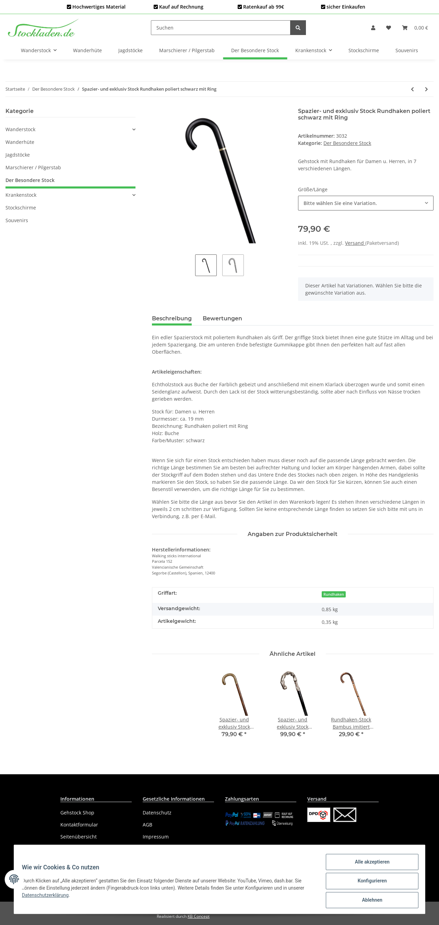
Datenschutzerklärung (48, 897)
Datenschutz (157, 812)
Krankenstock (20, 195)
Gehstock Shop (77, 812)
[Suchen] (220, 27)
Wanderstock (20, 129)
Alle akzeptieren (369, 865)
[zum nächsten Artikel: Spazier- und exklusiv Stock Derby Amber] (426, 89)
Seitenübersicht (78, 836)
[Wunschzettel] (388, 27)
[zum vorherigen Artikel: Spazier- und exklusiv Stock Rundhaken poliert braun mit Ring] (412, 89)
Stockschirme (20, 207)
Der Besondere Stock (347, 143)
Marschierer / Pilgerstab (33, 167)
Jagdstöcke (17, 154)
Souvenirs (16, 220)
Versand (355, 243)
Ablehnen (369, 900)
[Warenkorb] (415, 27)
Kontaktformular (79, 824)
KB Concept (199, 916)
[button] (373, 27)
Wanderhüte (19, 142)
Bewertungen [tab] (222, 318)
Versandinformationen (86, 849)
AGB (147, 824)
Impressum (156, 836)
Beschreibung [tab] (172, 318)
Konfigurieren (368, 883)
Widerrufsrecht (160, 849)
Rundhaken (333, 594)
